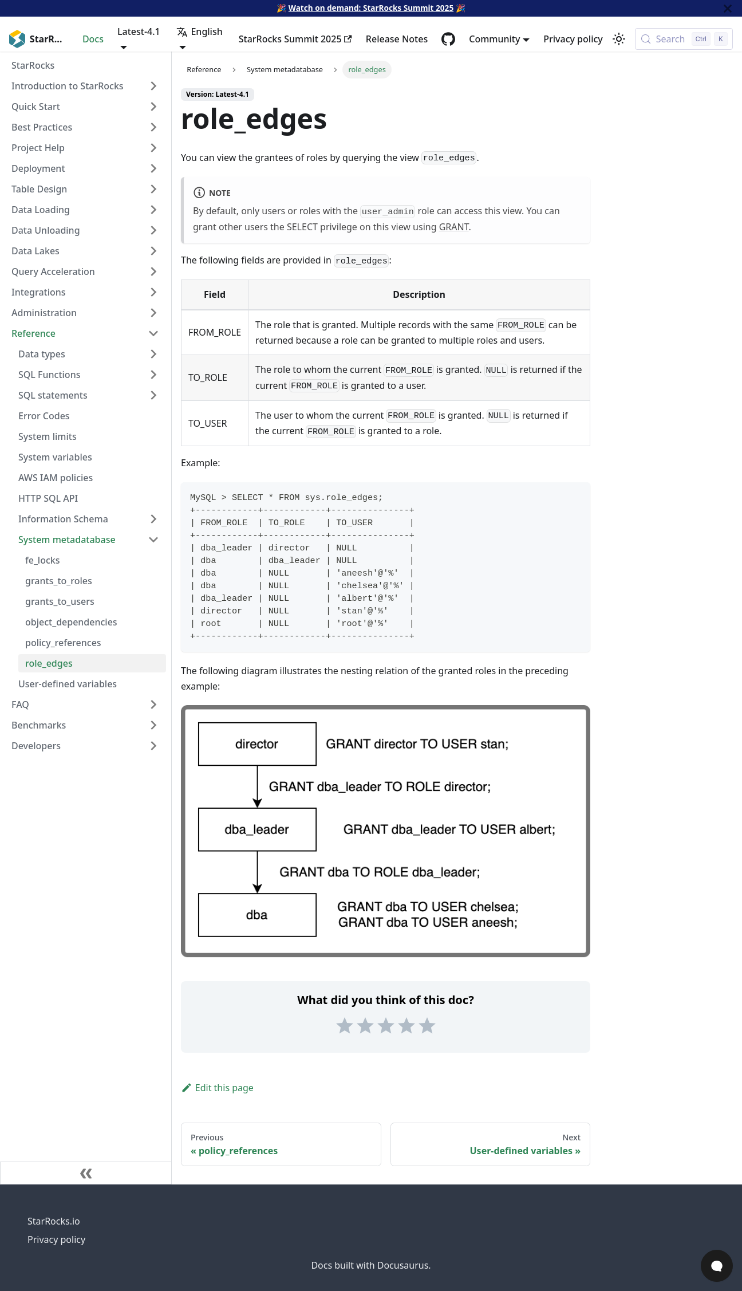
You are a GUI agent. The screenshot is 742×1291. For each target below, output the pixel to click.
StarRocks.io (53, 1221)
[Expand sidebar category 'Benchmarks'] (153, 725)
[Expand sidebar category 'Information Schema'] (153, 519)
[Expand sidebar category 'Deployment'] (153, 168)
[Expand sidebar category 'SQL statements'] (153, 395)
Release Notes (397, 39)
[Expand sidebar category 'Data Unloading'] (153, 230)
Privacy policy (573, 39)
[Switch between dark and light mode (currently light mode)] (619, 39)
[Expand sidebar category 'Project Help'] (153, 148)
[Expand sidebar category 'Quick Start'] (153, 106)
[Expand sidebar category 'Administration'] (153, 313)
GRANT (454, 227)
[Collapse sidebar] (86, 1173)
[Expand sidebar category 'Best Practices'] (153, 127)
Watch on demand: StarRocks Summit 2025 (371, 7)
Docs (93, 39)
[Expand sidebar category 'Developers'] (153, 746)
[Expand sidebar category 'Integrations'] (153, 292)
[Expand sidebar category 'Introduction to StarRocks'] (153, 86)
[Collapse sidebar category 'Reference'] (153, 333)
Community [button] (494, 39)
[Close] (727, 8)
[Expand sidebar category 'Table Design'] (153, 189)
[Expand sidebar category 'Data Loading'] (153, 209)
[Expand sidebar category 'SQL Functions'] (153, 374)
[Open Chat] (717, 1266)
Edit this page (217, 1087)
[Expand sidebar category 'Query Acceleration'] (153, 271)
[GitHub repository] (448, 39)
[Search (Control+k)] (684, 39)
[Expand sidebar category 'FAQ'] (153, 704)
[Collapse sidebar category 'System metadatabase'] (153, 539)
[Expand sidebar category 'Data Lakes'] (153, 251)
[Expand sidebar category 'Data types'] (153, 354)
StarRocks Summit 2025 (295, 39)
